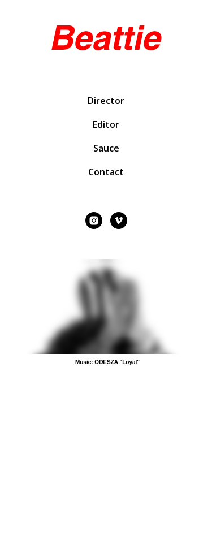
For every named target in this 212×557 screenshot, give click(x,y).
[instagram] (93, 220)
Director (106, 100)
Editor (106, 124)
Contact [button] (106, 172)
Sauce (106, 148)
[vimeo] (118, 220)
